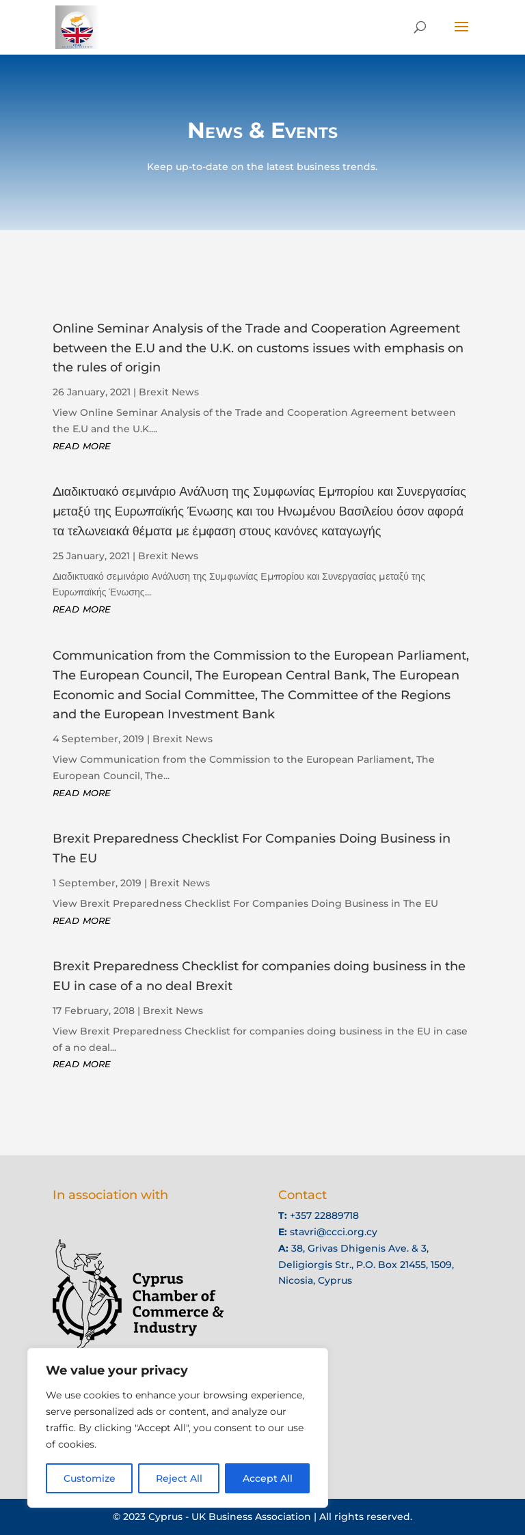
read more (83, 449)
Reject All (179, 1478)
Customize (90, 1478)
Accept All (268, 1478)
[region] (177, 1428)
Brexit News (169, 398)
